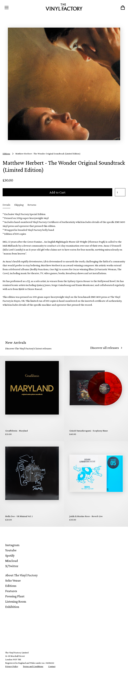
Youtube (10, 550)
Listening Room (15, 601)
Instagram (12, 545)
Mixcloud (11, 561)
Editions (10, 585)
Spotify (10, 555)
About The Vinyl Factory (21, 575)
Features (11, 591)
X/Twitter (11, 566)
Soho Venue (13, 580)
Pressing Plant (14, 596)
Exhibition (12, 606)
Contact (51, 666)
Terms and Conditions (33, 666)
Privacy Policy (11, 666)
